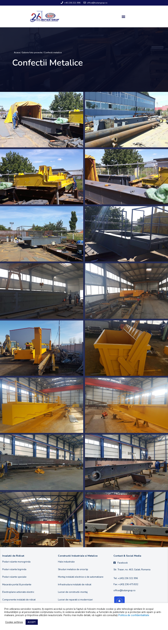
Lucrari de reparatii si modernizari (75, 599)
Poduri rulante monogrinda (16, 561)
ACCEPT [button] (32, 622)
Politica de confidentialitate (133, 615)
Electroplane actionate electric (18, 592)
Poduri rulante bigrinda (14, 569)
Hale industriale (66, 561)
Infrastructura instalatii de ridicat (74, 584)
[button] (123, 16)
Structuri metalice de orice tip (73, 569)
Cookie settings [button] (14, 622)
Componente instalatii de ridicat (19, 599)
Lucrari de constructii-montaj (73, 592)
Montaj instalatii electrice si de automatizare (80, 577)
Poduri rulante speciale (14, 577)
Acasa (17, 52)
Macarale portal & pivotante (16, 584)
